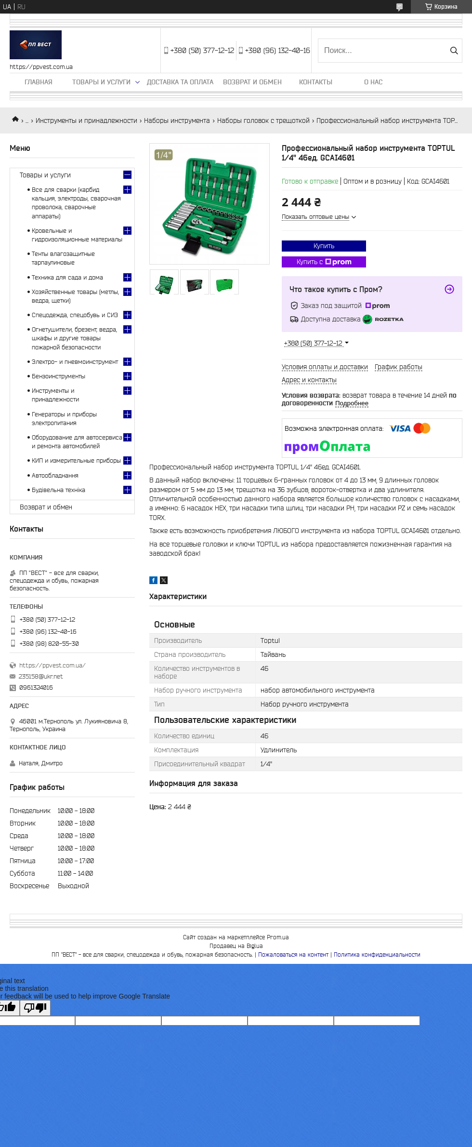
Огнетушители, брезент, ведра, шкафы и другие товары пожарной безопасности (74, 338)
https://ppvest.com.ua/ (52, 665)
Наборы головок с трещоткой (263, 120)
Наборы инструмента (177, 120)
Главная (38, 82)
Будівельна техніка (58, 489)
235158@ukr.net (41, 676)
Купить (324, 246)
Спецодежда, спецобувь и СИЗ (75, 315)
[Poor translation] (35, 1008)
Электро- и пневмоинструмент (75, 361)
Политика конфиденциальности (377, 954)
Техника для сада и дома (67, 277)
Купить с (324, 262)
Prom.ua (278, 937)
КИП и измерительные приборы (76, 460)
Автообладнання (55, 475)
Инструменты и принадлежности (86, 120)
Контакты (315, 82)
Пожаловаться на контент (293, 954)
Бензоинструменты (58, 376)
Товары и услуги (101, 82)
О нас (373, 82)
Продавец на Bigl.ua (236, 946)
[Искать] (454, 51)
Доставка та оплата (180, 82)
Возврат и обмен (252, 82)
